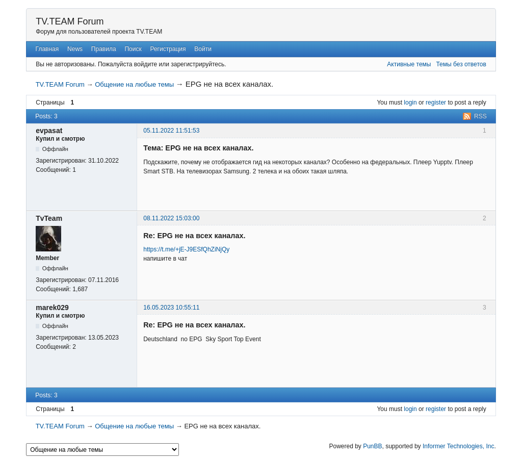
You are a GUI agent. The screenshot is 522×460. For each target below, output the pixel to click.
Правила (103, 49)
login (410, 102)
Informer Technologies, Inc (458, 446)
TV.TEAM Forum (69, 21)
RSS (480, 116)
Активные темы (409, 64)
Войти (203, 49)
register (436, 102)
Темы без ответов (461, 64)
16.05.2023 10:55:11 (171, 307)
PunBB (372, 446)
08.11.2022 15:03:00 (171, 218)
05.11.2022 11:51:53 (171, 130)
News (75, 49)
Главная (47, 49)
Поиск (132, 49)
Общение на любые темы (134, 84)
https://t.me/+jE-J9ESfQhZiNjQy (186, 249)
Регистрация (168, 49)
